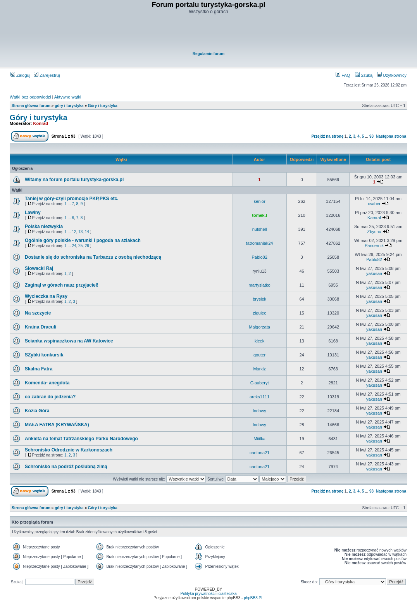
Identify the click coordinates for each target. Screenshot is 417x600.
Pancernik (374, 245)
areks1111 (259, 396)
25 (80, 246)
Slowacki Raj (39, 268)
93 (371, 136)
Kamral (374, 217)
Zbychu (374, 231)
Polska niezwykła (44, 226)
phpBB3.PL (254, 598)
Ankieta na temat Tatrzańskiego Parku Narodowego (81, 438)
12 (74, 232)
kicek (259, 341)
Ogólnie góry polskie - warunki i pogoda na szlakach (83, 240)
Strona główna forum (31, 106)
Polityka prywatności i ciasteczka (208, 593)
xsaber (374, 203)
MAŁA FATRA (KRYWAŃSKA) (57, 424)
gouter (259, 355)
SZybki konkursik (44, 355)
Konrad (40, 123)
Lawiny (33, 212)
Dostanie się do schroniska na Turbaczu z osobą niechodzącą (93, 257)
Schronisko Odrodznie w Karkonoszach (68, 450)
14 (87, 232)
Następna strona (391, 136)
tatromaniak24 (259, 243)
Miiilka (259, 438)
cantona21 (259, 452)
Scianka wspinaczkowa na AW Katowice (69, 341)
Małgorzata (259, 327)
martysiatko (259, 285)
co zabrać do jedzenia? (50, 396)
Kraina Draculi (40, 327)
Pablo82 (259, 257)
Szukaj (364, 75)
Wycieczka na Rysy (46, 296)
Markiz (259, 369)
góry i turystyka (69, 106)
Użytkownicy (392, 75)
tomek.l (259, 215)
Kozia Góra (37, 410)
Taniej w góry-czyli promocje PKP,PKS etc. (72, 198)
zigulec (259, 313)
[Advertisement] (209, 33)
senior (259, 201)
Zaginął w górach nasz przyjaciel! (61, 285)
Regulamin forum (208, 54)
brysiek (259, 299)
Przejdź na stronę (327, 136)
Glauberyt (259, 382)
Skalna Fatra (38, 369)
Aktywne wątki (67, 97)
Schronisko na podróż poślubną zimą (66, 466)
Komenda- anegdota (47, 383)
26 (87, 246)
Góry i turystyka (102, 106)
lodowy (259, 410)
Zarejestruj (47, 75)
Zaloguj (20, 75)
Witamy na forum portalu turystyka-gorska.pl (74, 179)
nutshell (259, 229)
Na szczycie (38, 313)
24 (74, 246)
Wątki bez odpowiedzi (30, 97)
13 (80, 232)
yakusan (374, 273)
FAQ (343, 75)
